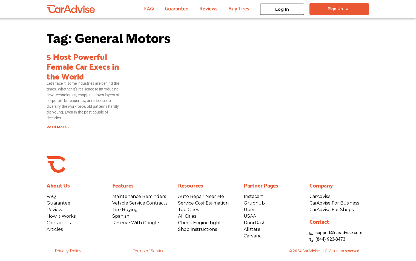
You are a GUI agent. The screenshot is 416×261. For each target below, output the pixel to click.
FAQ (149, 9)
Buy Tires (238, 9)
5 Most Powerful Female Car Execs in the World (83, 66)
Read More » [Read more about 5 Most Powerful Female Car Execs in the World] (58, 127)
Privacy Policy (68, 250)
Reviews (208, 9)
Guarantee (176, 9)
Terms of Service (149, 250)
